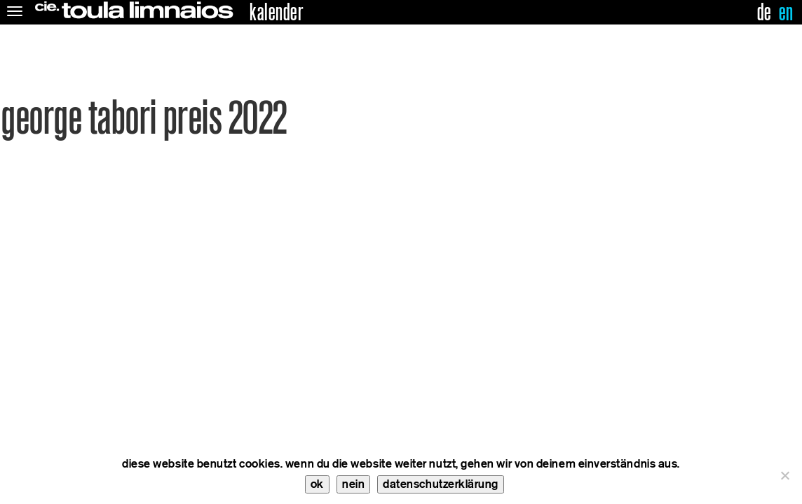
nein (353, 484)
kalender (276, 12)
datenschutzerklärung (440, 484)
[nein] (784, 475)
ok (317, 484)
